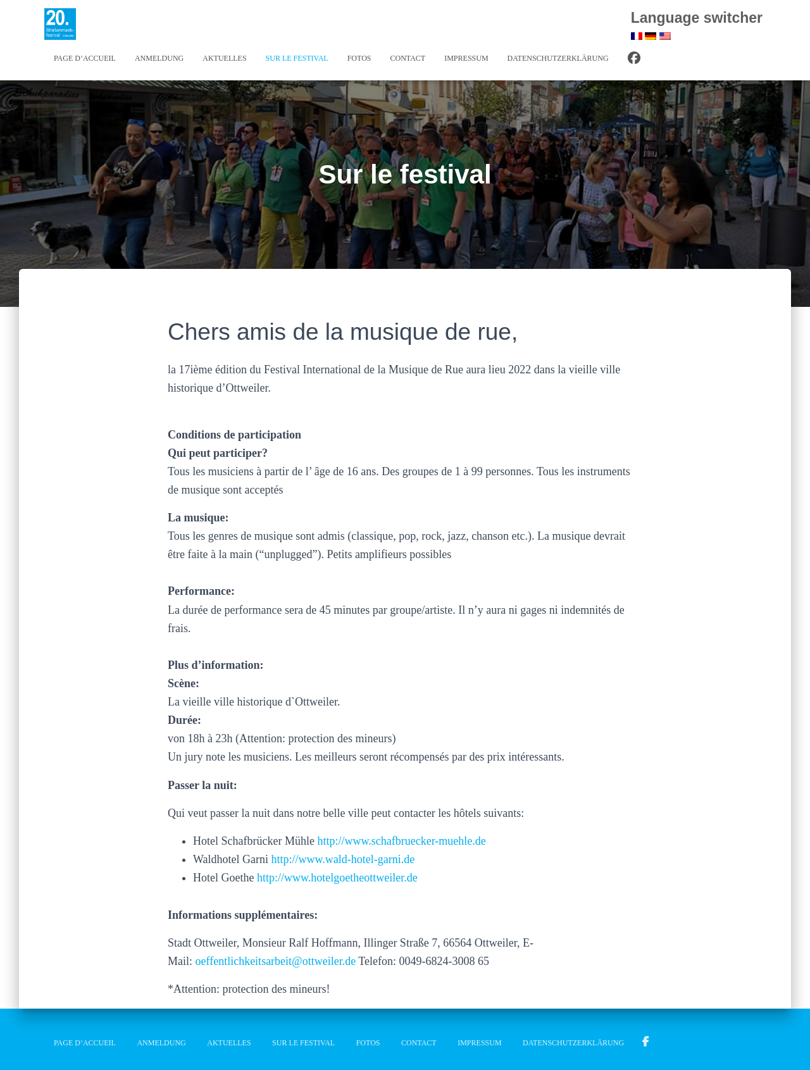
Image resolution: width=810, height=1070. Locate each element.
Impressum (466, 58)
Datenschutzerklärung (558, 58)
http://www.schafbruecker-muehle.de (401, 841)
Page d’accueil (85, 58)
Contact (407, 58)
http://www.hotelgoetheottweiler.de (337, 877)
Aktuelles (224, 58)
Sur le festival (297, 58)
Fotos (359, 58)
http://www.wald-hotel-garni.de (343, 859)
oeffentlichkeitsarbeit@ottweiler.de (276, 961)
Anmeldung (159, 58)
